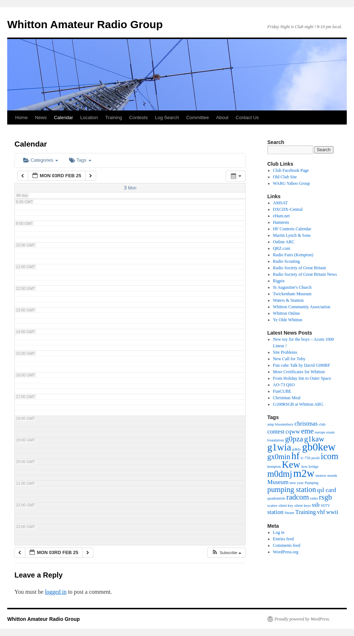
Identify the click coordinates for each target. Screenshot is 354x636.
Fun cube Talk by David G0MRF (302, 365)
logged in (55, 592)
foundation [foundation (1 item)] (275, 440)
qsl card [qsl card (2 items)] (326, 490)
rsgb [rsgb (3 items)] (325, 497)
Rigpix (279, 280)
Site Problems (285, 352)
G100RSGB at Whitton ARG (298, 404)
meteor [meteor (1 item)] (320, 476)
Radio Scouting (286, 261)
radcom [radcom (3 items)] (297, 497)
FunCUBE (282, 391)
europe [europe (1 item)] (320, 432)
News (41, 117)
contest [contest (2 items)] (276, 431)
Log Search (167, 117)
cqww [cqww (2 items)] (293, 431)
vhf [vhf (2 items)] (321, 512)
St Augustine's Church (292, 287)
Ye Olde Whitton (287, 319)
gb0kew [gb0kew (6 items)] (319, 447)
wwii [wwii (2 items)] (332, 512)
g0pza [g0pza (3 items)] (294, 439)
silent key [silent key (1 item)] (286, 506)
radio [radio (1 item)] (314, 498)
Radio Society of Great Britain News (305, 274)
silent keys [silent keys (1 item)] (302, 506)
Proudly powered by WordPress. (302, 619)
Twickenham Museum (292, 293)
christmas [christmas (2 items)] (306, 423)
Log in (279, 532)
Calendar (63, 117)
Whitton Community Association (302, 306)
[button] (226, 553)
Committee (197, 117)
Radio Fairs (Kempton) (293, 254)
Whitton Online (286, 313)
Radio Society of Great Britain (299, 267)
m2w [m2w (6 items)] (304, 473)
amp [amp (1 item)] (270, 424)
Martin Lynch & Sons (292, 235)
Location (89, 117)
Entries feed (283, 538)
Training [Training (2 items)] (305, 512)
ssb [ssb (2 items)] (315, 504)
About (222, 117)
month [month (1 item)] (332, 476)
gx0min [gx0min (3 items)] (278, 456)
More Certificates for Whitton (299, 371)
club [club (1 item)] (322, 424)
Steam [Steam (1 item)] (289, 513)
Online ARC (284, 241)
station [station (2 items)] (275, 512)
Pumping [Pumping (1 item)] (312, 483)
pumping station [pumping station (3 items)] (291, 489)
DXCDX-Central (288, 209)
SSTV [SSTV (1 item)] (325, 506)
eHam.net (281, 215)
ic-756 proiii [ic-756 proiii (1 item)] (310, 458)
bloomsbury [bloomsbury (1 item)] (284, 424)
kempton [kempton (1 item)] (274, 467)
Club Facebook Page (291, 170)
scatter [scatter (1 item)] (272, 506)
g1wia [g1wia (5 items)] (279, 447)
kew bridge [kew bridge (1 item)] (310, 467)
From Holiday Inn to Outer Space (302, 378)
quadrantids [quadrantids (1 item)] (276, 498)
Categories (40, 160)
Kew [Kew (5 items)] (291, 464)
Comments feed (287, 545)
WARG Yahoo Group (291, 183)
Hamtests (281, 222)
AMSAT (280, 202)
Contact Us (247, 117)
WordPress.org (285, 551)
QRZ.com (281, 248)
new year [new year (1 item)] (297, 483)
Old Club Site (285, 176)
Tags (80, 160)
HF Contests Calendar (292, 228)
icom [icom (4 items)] (329, 456)
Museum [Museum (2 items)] (278, 482)
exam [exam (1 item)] (330, 432)
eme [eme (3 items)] (307, 431)
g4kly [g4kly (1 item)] (296, 449)
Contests (138, 117)
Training (113, 117)
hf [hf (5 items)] (295, 455)
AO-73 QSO (284, 384)
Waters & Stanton (288, 300)
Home (21, 117)
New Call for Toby (289, 358)
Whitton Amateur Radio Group (85, 24)
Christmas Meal (287, 397)
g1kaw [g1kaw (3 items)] (314, 439)
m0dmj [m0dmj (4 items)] (279, 474)
